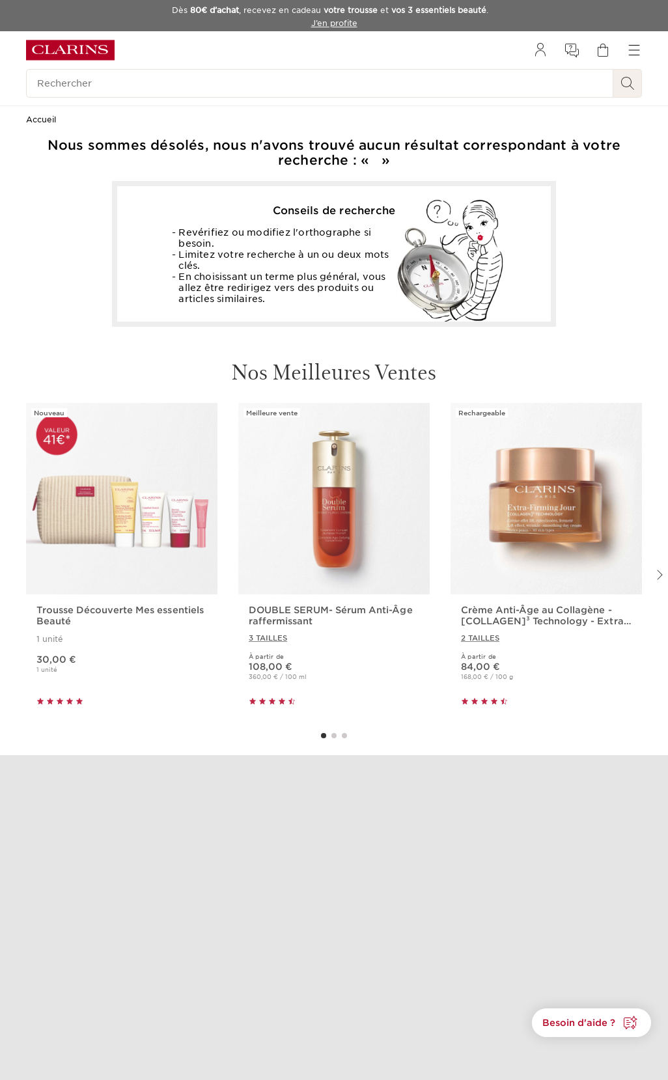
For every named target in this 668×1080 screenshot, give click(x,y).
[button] (591, 1022)
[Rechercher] (319, 83)
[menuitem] (540, 50)
